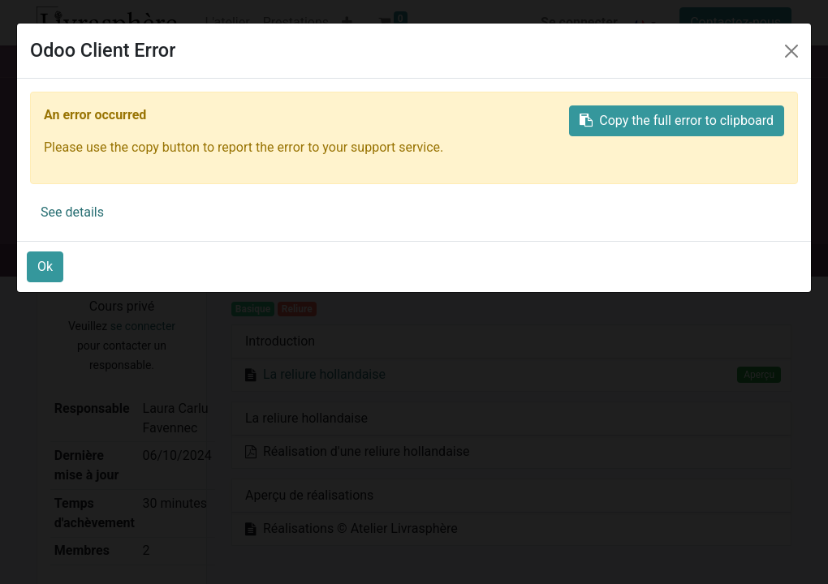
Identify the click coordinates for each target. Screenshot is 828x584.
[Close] (791, 51)
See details (72, 212)
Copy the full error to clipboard (677, 120)
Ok (45, 266)
